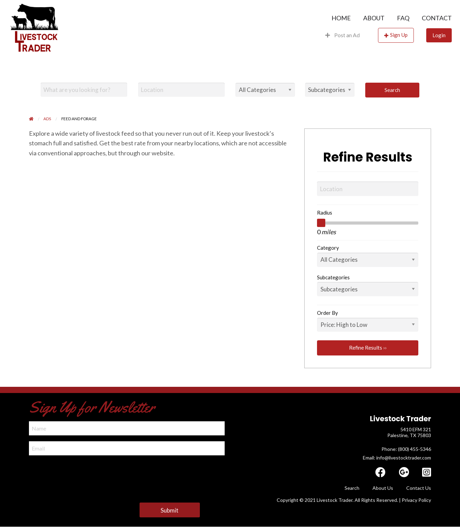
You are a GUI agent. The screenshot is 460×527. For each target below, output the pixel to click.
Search (392, 90)
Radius (324, 212)
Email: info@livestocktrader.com (397, 458)
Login (439, 35)
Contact (437, 18)
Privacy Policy (416, 500)
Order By (327, 313)
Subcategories (333, 277)
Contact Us (418, 488)
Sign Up (399, 35)
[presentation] (81, 474)
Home (341, 18)
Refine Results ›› (368, 347)
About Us (382, 488)
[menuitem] (341, 18)
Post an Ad (342, 35)
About (374, 18)
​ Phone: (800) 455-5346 (405, 449)
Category (328, 248)
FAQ (403, 18)
